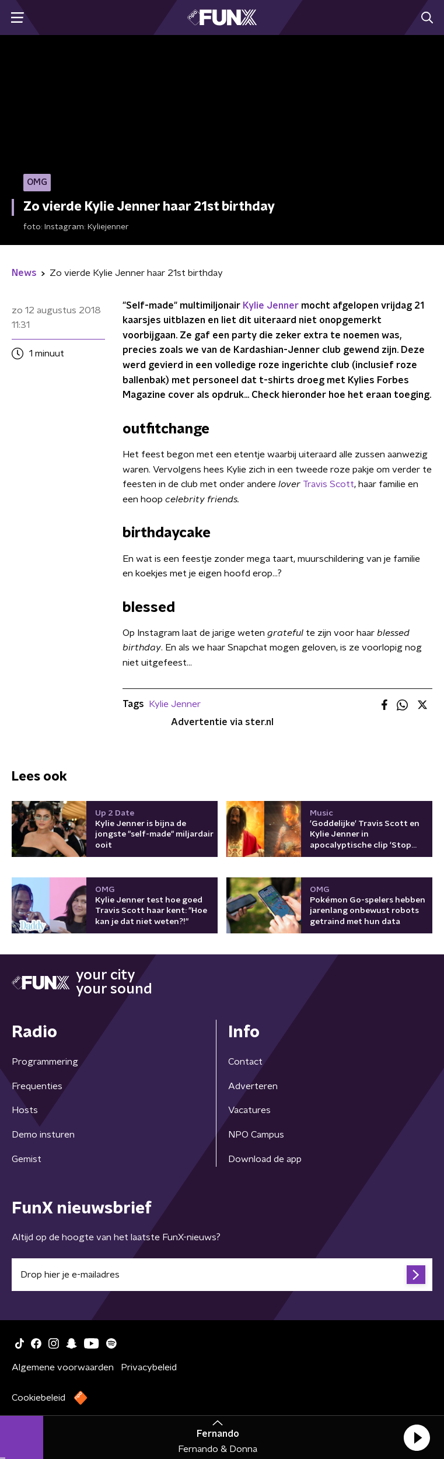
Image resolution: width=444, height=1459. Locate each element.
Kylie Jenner (271, 305)
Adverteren (253, 1086)
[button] (416, 1437)
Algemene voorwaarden (63, 1367)
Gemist (26, 1159)
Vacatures (249, 1110)
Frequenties (37, 1086)
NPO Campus (256, 1134)
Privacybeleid (149, 1367)
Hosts (25, 1110)
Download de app (265, 1159)
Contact (245, 1061)
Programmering (45, 1061)
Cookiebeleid (38, 1397)
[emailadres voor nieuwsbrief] (222, 1274)
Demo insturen (43, 1134)
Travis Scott (328, 484)
